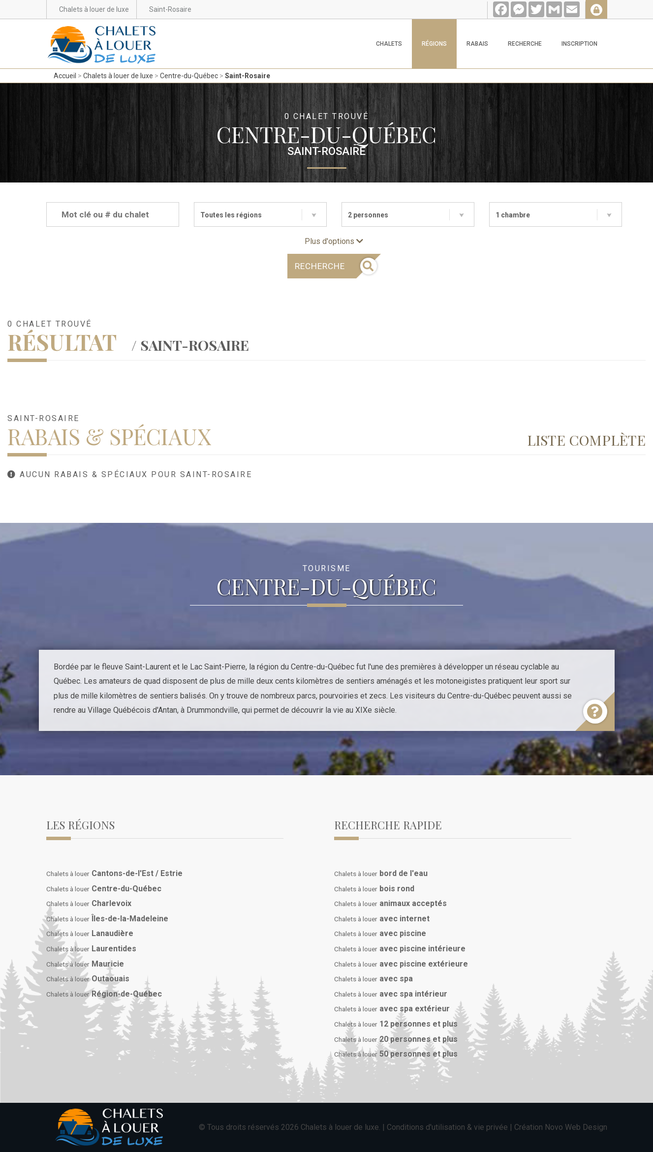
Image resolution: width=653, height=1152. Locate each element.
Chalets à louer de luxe (118, 76)
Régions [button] (434, 43)
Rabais (477, 43)
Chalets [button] (389, 43)
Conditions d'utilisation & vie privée (447, 1127)
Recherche (525, 43)
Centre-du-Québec (189, 76)
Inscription (579, 43)
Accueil (65, 76)
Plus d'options (334, 241)
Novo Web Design (576, 1127)
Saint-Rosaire (247, 76)
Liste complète (586, 439)
